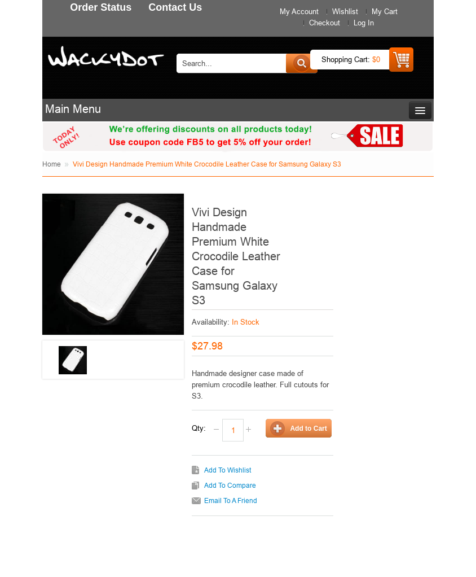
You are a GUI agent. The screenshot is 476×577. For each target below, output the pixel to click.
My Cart (385, 11)
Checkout (324, 22)
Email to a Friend (230, 500)
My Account (299, 11)
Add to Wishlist (227, 470)
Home (51, 164)
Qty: (199, 427)
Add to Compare (230, 485)
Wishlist (345, 11)
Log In (364, 22)
